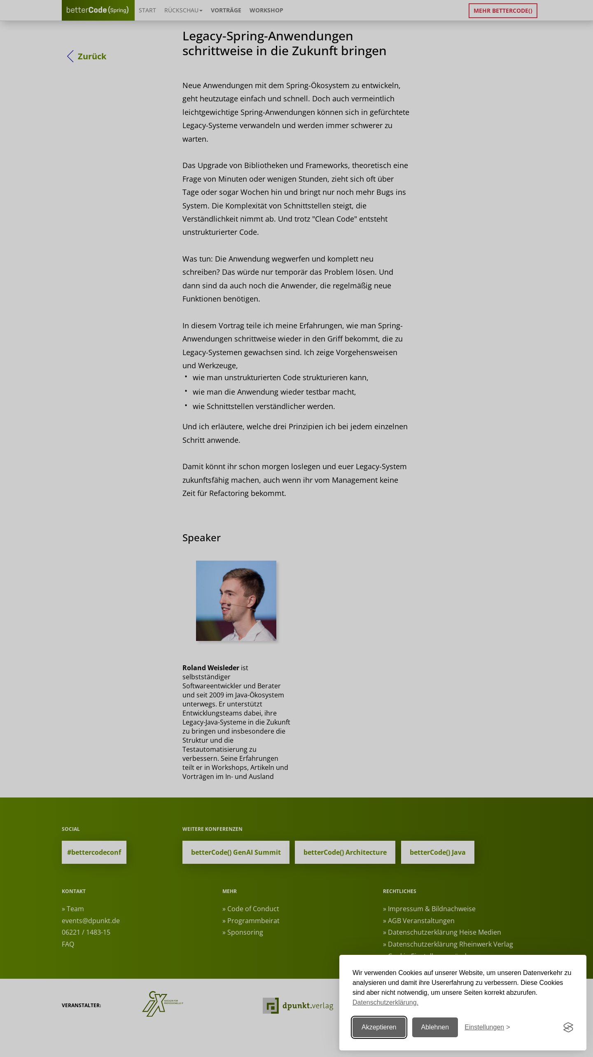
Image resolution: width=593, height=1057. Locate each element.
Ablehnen (435, 1027)
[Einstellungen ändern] (487, 1028)
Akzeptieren (379, 1027)
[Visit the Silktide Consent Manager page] (568, 1027)
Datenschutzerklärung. (385, 1002)
